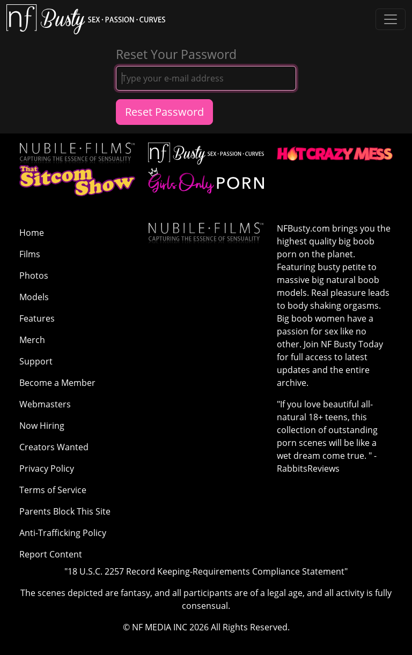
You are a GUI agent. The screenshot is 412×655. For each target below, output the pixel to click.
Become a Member (57, 383)
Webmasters (45, 404)
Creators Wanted (54, 447)
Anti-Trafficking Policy (62, 533)
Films (29, 254)
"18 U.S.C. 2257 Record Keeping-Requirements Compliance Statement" (206, 571)
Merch (32, 340)
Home (31, 233)
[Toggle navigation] (391, 19)
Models (34, 297)
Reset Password (164, 112)
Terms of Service (52, 490)
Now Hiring (41, 425)
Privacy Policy (46, 468)
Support (36, 361)
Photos (33, 275)
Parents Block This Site (65, 511)
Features (37, 318)
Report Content (50, 554)
